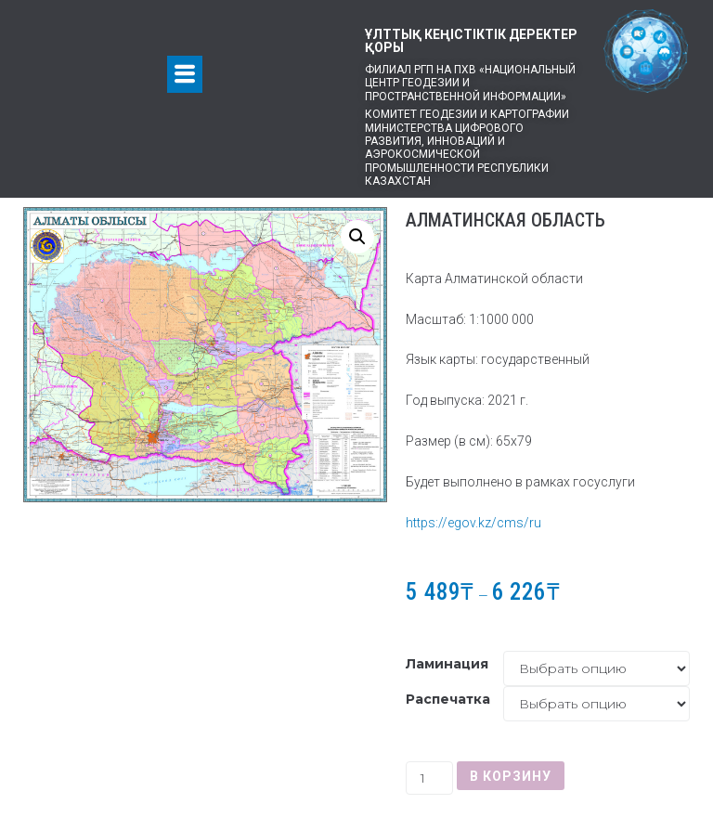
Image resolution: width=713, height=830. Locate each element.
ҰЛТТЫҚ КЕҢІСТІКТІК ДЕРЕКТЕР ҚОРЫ (471, 41)
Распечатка (448, 699)
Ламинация (447, 663)
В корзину (510, 776)
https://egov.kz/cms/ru (473, 522)
